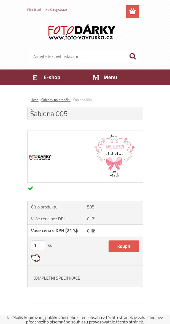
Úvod (35, 100)
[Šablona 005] (85, 132)
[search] (132, 56)
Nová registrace (56, 9)
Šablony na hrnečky (56, 100)
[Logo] (82, 32)
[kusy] (38, 245)
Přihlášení (34, 9)
